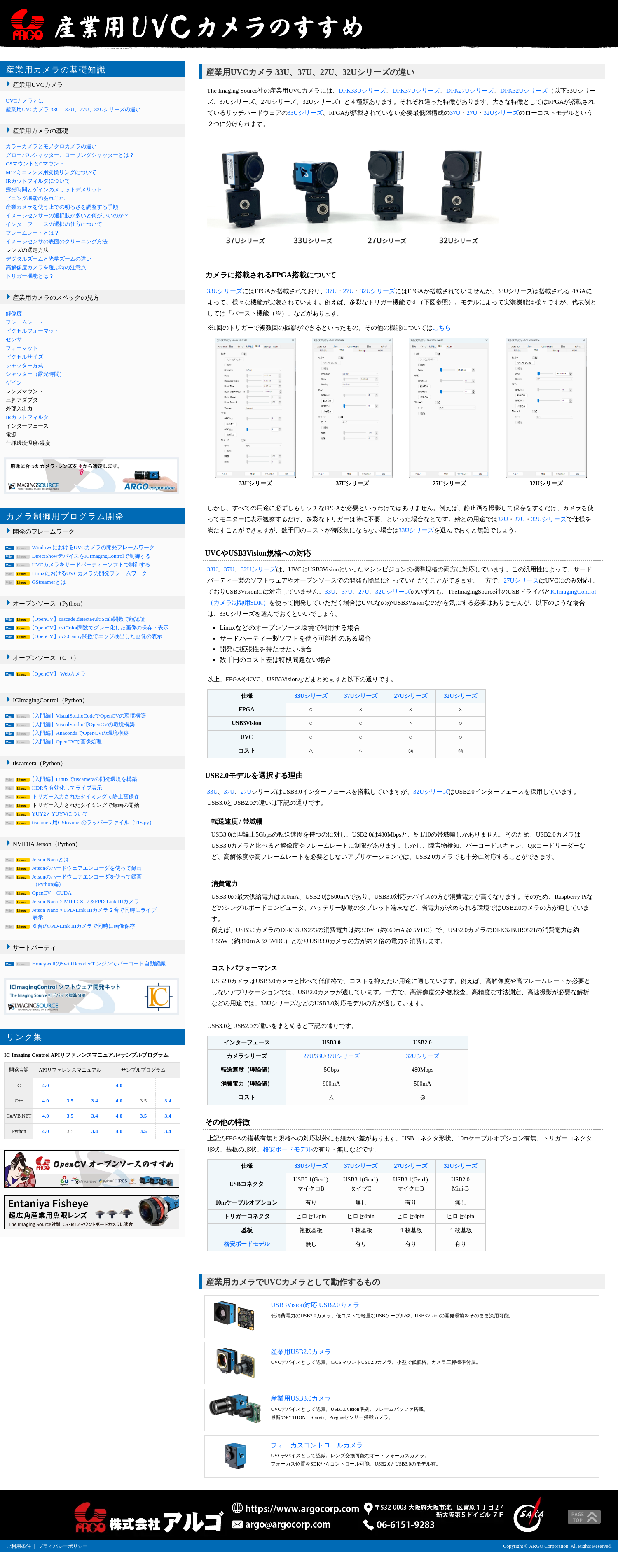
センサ (14, 339)
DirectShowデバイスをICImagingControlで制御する (78, 556)
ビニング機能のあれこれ (35, 198)
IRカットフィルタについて (38, 181)
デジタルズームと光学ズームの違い (48, 259)
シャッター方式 (24, 365)
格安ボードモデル (287, 1149)
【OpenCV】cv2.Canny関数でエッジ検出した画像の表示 (84, 636)
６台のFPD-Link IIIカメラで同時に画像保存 (70, 926)
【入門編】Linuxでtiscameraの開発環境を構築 (71, 779)
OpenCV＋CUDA (39, 893)
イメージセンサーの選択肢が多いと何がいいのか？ (67, 215)
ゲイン (14, 383)
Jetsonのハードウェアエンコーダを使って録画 (74, 868)
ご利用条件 (18, 1546)
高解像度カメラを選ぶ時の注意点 (46, 267)
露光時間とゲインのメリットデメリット (54, 189)
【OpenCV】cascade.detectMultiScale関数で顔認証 (75, 619)
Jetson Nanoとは (37, 859)
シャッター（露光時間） (35, 374)
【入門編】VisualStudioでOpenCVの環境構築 (70, 724)
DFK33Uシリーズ (362, 90)
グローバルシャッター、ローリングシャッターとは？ (70, 155)
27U (472, 113)
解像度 (14, 313)
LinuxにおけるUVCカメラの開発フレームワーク (76, 573)
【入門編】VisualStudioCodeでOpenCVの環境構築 (76, 716)
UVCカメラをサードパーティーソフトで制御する (78, 565)
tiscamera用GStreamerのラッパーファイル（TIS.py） (80, 822)
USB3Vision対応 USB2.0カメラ (315, 1304)
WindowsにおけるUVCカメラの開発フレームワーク (80, 547)
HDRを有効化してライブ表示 (54, 788)
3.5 (70, 1101)
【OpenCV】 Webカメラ (46, 674)
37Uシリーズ (360, 696)
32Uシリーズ (501, 113)
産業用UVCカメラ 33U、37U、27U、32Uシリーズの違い (73, 109)
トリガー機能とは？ (30, 276)
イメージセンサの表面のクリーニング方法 (57, 241)
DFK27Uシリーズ (470, 90)
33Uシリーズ (305, 113)
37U (455, 113)
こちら (442, 327)
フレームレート (24, 322)
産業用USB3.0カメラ (301, 1398)
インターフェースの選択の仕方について (54, 224)
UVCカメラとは (25, 101)
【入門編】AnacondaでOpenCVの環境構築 (67, 733)
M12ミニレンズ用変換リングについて (51, 172)
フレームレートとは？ (32, 233)
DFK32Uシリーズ (524, 90)
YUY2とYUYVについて (47, 814)
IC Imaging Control (26, 1055)
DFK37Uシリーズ (416, 90)
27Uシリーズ (521, 580)
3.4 (94, 1101)
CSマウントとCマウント (35, 164)
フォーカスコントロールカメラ (317, 1445)
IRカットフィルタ (27, 417)
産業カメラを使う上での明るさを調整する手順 (62, 207)
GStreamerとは (36, 582)
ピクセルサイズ (24, 357)
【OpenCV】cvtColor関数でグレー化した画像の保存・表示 (87, 628)
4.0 (45, 1085)
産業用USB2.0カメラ (301, 1351)
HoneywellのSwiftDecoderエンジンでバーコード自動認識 (86, 963)
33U (212, 569)
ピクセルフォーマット (32, 331)
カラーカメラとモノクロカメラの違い (51, 146)
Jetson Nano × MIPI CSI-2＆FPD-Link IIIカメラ (72, 901)
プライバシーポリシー (63, 1546)
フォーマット (22, 348)
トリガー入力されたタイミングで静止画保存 (72, 796)
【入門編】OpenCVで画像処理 (54, 742)
